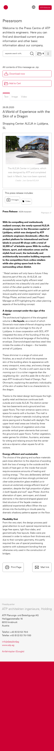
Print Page (15, 567)
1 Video (27, 201)
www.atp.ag (8, 645)
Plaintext (46, 213)
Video (24, 96)
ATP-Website (45, 8)
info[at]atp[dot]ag (10, 641)
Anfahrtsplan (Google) (13, 651)
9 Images (12, 200)
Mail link (44, 567)
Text (6, 96)
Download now (17, 73)
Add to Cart (12, 83)
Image (15, 96)
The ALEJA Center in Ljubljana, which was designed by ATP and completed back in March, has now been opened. (27, 172)
